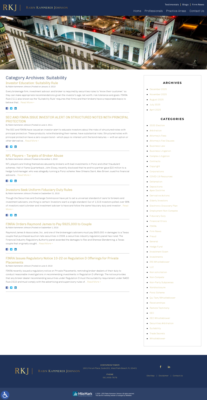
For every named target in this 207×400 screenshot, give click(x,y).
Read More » (27, 102)
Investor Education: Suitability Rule (32, 83)
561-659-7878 (110, 377)
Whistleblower (157, 338)
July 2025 (155, 104)
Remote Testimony (159, 308)
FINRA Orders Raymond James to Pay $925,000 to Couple (49, 224)
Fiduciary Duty (158, 216)
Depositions (156, 186)
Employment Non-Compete (164, 210)
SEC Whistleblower (160, 318)
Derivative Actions (160, 195)
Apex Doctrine (157, 190)
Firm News (155, 231)
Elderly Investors (159, 200)
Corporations (157, 171)
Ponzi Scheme (157, 292)
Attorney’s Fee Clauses (162, 140)
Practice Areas (176, 11)
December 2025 (158, 89)
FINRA (153, 226)
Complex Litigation (160, 156)
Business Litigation (160, 151)
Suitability (155, 328)
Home (137, 11)
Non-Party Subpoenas (162, 282)
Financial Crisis (158, 221)
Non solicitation (158, 272)
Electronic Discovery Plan (164, 205)
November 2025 (158, 94)
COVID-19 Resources (161, 176)
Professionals (154, 11)
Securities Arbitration (162, 323)
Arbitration (156, 130)
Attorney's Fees (158, 135)
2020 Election (157, 125)
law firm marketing (104, 395)
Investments (156, 256)
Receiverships (157, 302)
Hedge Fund (156, 246)
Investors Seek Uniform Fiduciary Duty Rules (39, 190)
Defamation (156, 181)
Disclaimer (164, 375)
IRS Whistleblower (159, 261)
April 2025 (155, 109)
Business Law (157, 146)
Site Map (150, 375)
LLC (152, 267)
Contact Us (196, 11)
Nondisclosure (157, 287)
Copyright (155, 166)
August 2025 (157, 99)
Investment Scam (159, 251)
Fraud (153, 236)
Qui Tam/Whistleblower (162, 297)
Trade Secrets (157, 333)
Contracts (155, 161)
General (154, 241)
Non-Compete (157, 277)
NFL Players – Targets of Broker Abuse (34, 156)
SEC (152, 313)
